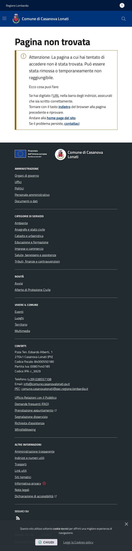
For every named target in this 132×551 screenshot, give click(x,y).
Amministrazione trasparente (35, 451)
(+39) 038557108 (39, 379)
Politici (19, 188)
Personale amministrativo (32, 194)
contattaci (71, 123)
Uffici (18, 181)
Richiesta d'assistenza (29, 423)
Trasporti (21, 464)
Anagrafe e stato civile (30, 229)
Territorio (21, 324)
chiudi (46, 542)
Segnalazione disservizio (31, 416)
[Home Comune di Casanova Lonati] (40, 19)
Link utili (21, 470)
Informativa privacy (28, 483)
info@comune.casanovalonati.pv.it (47, 384)
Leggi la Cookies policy (78, 542)
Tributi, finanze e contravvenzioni (37, 261)
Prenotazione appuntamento (36, 410)
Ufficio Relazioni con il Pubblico (36, 397)
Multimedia (22, 330)
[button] (123, 18)
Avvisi (19, 283)
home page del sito (61, 118)
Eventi (19, 311)
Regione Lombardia (17, 5)
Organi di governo (27, 175)
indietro (64, 106)
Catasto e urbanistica (29, 235)
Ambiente (21, 223)
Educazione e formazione (31, 242)
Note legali (22, 489)
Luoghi (19, 318)
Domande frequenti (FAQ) (32, 403)
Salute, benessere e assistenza (35, 255)
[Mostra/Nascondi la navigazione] (4, 18)
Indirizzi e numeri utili (29, 457)
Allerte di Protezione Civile (33, 289)
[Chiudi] (126, 524)
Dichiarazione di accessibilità (36, 495)
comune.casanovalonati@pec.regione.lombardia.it (55, 388)
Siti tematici (23, 477)
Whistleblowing (25, 429)
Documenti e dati (26, 201)
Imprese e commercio (29, 248)
